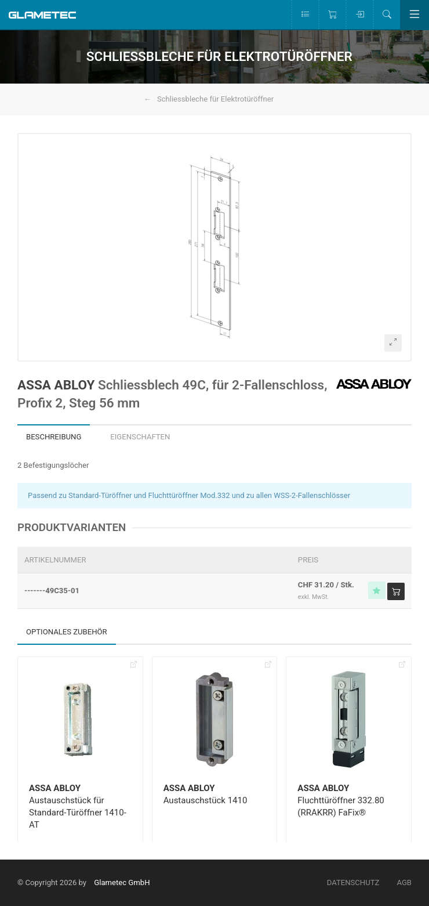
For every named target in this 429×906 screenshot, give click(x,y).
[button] (214, 247)
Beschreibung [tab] (53, 436)
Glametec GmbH (122, 882)
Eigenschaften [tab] (140, 436)
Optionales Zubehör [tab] (66, 631)
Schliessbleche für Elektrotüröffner (215, 99)
